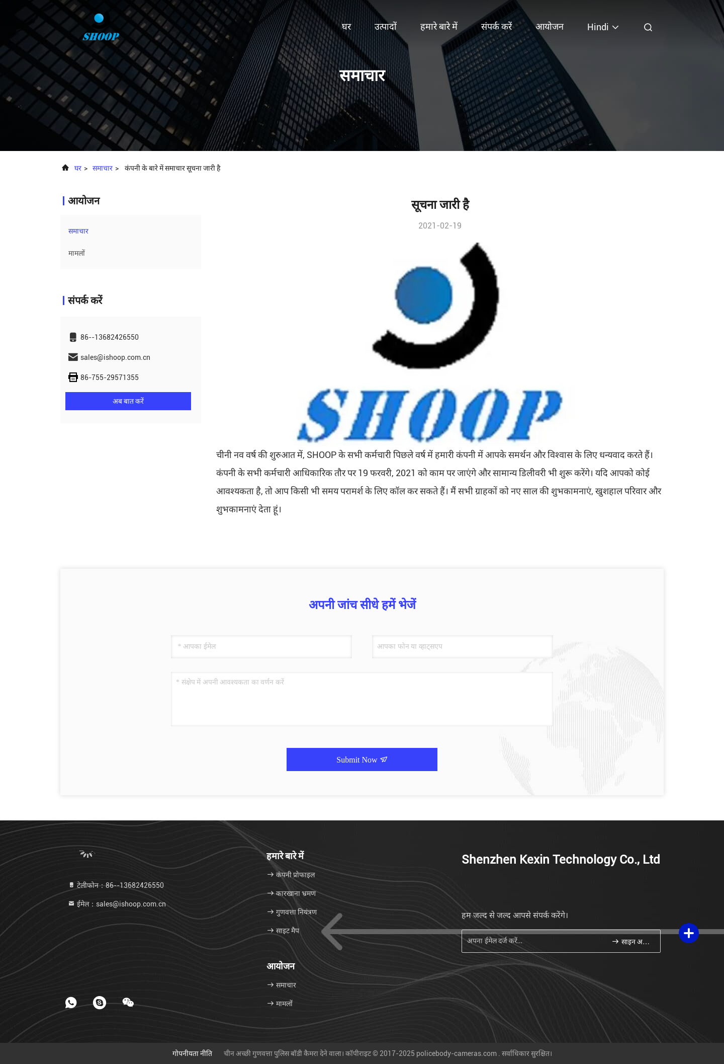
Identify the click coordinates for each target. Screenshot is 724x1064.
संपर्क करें (496, 26)
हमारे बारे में (439, 26)
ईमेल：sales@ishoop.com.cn (116, 904)
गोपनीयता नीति (192, 1053)
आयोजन (549, 26)
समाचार (103, 168)
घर (346, 26)
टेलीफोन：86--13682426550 (115, 885)
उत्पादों (386, 26)
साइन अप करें (631, 941)
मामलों (76, 253)
